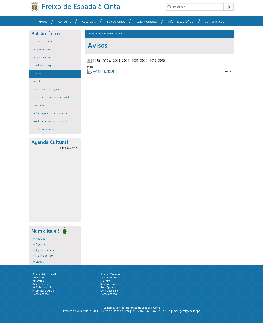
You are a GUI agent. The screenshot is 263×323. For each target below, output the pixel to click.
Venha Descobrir (110, 278)
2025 (96, 60)
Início (91, 33)
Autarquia (89, 21)
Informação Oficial (181, 21)
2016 (161, 60)
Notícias (40, 239)
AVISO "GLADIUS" (104, 72)
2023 (116, 60)
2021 (135, 60)
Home (43, 21)
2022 (125, 60)
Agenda (40, 244)
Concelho (64, 21)
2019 (153, 60)
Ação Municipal (146, 21)
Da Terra (105, 281)
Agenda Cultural (45, 250)
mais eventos (69, 148)
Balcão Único (116, 21)
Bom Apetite (107, 287)
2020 (144, 60)
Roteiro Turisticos (110, 284)
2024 (106, 61)
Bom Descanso (109, 291)
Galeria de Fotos (45, 256)
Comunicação (214, 21)
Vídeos (40, 262)
